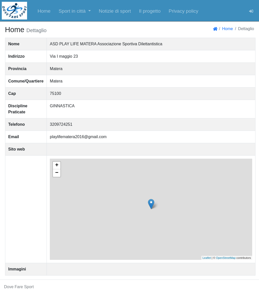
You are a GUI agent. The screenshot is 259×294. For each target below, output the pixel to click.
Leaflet (207, 257)
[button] (75, 11)
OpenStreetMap (226, 257)
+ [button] (56, 165)
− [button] (56, 173)
